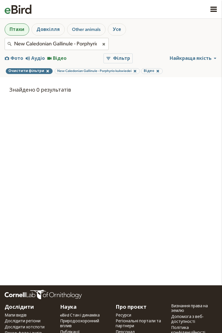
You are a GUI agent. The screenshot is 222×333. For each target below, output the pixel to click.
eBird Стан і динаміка (80, 315)
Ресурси (123, 315)
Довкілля (48, 29)
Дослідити (19, 307)
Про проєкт (131, 307)
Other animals (86, 29)
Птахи (17, 29)
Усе (117, 29)
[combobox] (56, 44)
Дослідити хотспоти (25, 327)
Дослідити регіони (22, 321)
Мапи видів (16, 315)
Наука (68, 307)
